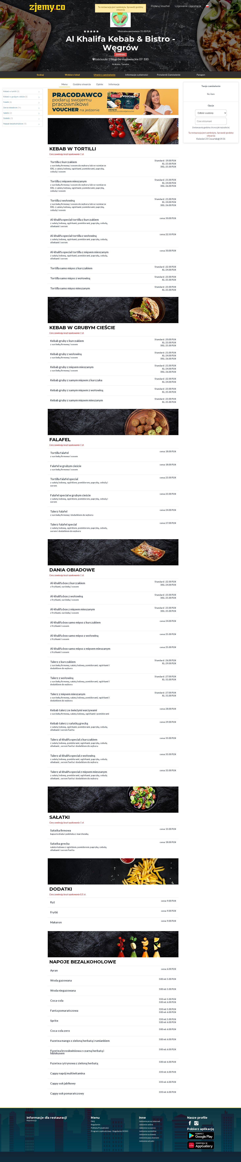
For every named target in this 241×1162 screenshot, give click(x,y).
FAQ (93, 1121)
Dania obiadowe (22, 107)
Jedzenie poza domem (149, 1137)
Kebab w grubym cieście (22, 97)
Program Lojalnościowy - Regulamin (106, 1131)
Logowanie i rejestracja (188, 6)
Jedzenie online (146, 1124)
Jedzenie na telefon (147, 1131)
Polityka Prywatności (100, 1128)
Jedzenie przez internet (149, 1121)
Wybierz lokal (72, 74)
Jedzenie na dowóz (147, 1134)
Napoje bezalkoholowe (22, 124)
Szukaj (40, 74)
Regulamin (95, 1124)
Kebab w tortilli (22, 91)
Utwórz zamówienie (104, 74)
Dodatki (22, 118)
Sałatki (22, 113)
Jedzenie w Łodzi (146, 1141)
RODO (125, 1131)
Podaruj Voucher (160, 6)
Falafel (22, 102)
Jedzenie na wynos (147, 1128)
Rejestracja (32, 1120)
